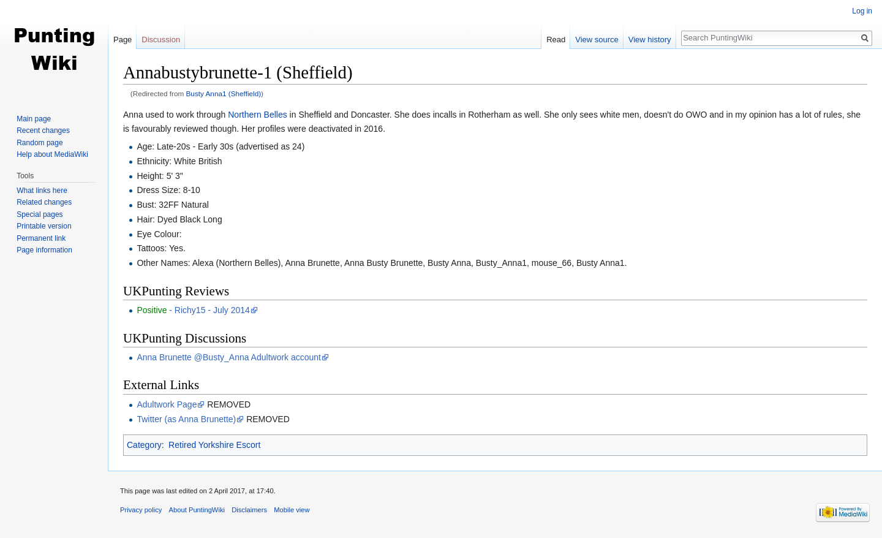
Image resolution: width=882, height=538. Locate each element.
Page (122, 39)
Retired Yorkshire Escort (214, 445)
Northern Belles (257, 114)
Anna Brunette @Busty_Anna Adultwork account (229, 357)
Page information (44, 250)
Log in (862, 11)
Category (144, 445)
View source (597, 39)
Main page (34, 119)
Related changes (44, 202)
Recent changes (43, 130)
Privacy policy (141, 509)
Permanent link (41, 238)
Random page (39, 142)
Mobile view (291, 509)
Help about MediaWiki (52, 154)
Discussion (160, 39)
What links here (42, 190)
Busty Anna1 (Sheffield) (224, 93)
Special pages (39, 214)
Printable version (44, 226)
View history (649, 39)
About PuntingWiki (197, 509)
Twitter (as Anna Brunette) (186, 419)
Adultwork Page (167, 404)
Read (555, 39)
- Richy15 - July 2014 (193, 310)
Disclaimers (249, 509)
